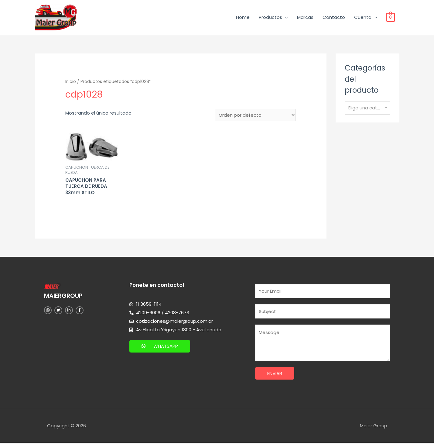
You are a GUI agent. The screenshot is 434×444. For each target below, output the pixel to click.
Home (243, 17)
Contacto (334, 17)
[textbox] (367, 108)
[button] (159, 346)
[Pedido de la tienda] (255, 115)
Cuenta (362, 17)
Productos (270, 17)
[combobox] (367, 108)
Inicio (70, 82)
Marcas (305, 17)
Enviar (274, 374)
